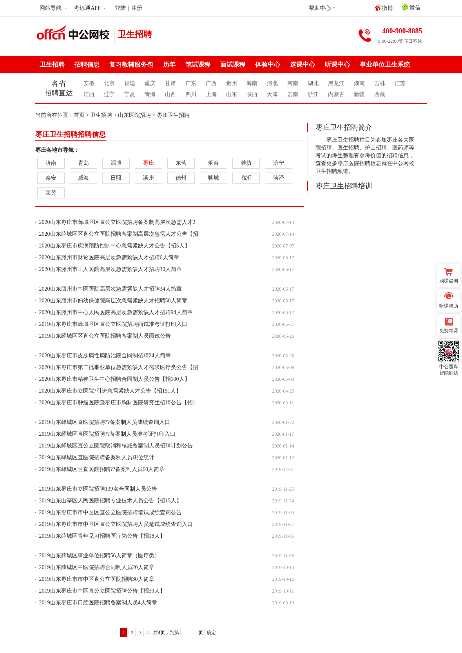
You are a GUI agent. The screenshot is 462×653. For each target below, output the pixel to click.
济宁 (278, 163)
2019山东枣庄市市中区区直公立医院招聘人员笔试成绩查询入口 (116, 524)
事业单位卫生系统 (385, 64)
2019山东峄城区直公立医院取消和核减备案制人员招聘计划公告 (116, 446)
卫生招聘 (135, 34)
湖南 (359, 83)
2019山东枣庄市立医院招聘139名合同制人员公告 (98, 489)
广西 (211, 83)
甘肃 (170, 83)
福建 (129, 83)
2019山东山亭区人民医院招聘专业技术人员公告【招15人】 (110, 501)
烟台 (213, 163)
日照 (116, 178)
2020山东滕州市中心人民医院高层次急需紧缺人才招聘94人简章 (116, 312)
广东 (190, 83)
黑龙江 (336, 83)
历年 (169, 64)
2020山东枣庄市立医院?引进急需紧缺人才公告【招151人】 (110, 391)
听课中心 (337, 64)
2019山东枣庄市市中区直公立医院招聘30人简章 (96, 579)
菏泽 (278, 178)
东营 (181, 163)
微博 (384, 7)
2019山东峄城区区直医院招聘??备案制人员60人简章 (102, 469)
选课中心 (302, 64)
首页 (79, 115)
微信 (411, 7)
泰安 (50, 178)
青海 (150, 94)
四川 (190, 94)
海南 (251, 83)
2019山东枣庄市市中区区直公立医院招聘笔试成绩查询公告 (110, 512)
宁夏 (129, 94)
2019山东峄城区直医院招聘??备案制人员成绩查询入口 (104, 422)
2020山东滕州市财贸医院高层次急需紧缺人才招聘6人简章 (109, 257)
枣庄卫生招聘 (173, 115)
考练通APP (90, 8)
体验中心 (267, 64)
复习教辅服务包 (131, 64)
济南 (50, 163)
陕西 (251, 94)
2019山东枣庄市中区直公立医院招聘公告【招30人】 (102, 591)
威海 (83, 178)
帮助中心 (320, 8)
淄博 (116, 163)
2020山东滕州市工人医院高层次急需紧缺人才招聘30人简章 (110, 269)
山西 (170, 94)
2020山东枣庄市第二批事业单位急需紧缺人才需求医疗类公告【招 (118, 367)
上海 (211, 94)
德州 (181, 178)
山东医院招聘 (134, 115)
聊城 (213, 178)
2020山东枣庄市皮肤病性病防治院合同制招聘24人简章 (105, 355)
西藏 (379, 94)
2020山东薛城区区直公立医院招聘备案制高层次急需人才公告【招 (118, 234)
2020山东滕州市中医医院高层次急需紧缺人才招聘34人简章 (110, 289)
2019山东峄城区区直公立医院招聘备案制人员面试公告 (105, 336)
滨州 (148, 178)
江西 (88, 94)
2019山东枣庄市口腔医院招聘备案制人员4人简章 (98, 603)
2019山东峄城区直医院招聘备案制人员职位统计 (96, 457)
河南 (292, 83)
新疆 (359, 94)
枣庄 (148, 163)
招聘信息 (87, 64)
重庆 (150, 83)
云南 (292, 94)
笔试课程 (197, 64)
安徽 (88, 83)
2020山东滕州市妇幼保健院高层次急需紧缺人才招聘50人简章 (113, 301)
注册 (136, 8)
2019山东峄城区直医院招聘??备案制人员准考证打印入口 (107, 434)
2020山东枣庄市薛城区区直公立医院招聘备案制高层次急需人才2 (117, 222)
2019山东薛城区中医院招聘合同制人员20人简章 (96, 567)
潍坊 (246, 163)
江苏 (400, 83)
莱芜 (50, 193)
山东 (231, 94)
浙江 (313, 94)
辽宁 (109, 94)
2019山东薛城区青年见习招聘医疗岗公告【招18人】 (102, 536)
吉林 (379, 83)
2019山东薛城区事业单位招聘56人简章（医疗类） (99, 555)
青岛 (83, 163)
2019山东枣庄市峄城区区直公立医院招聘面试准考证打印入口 (113, 324)
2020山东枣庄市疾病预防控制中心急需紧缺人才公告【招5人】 (114, 246)
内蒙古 (336, 94)
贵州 (231, 83)
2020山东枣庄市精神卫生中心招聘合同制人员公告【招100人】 (114, 379)
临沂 (246, 178)
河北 (272, 83)
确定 (211, 632)
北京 (109, 83)
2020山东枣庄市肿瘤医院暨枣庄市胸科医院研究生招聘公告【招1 (117, 403)
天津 (272, 94)
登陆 (120, 8)
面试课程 (232, 64)
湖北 (313, 83)
